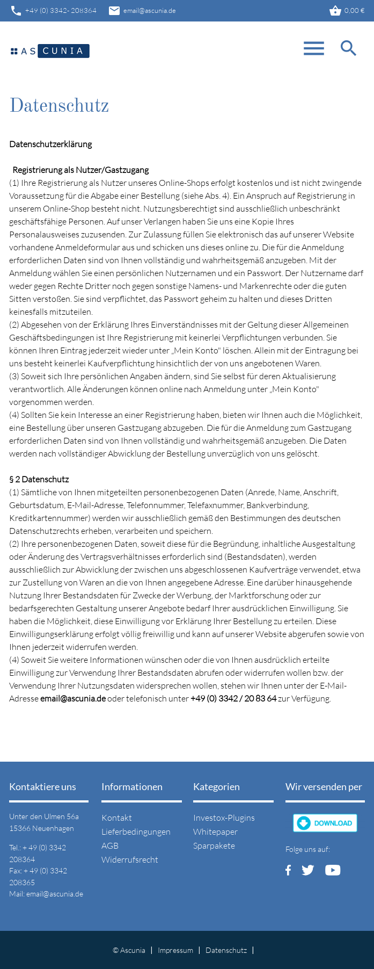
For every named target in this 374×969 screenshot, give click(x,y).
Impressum (175, 949)
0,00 (346, 10)
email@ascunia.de (141, 10)
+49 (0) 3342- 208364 (53, 10)
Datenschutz (226, 949)
